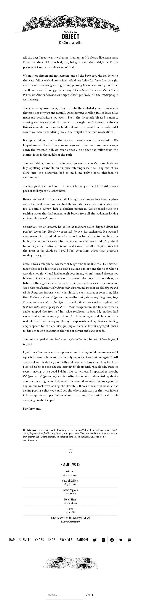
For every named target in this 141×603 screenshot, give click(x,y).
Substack (129, 540)
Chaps (39, 540)
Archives (66, 540)
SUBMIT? (25, 540)
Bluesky (121, 540)
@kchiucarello (30, 440)
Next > (105, 564)
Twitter (94, 540)
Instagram (103, 540)
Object (71, 37)
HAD (12, 540)
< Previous (35, 564)
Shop (51, 540)
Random (82, 540)
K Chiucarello (70, 43)
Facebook (112, 540)
